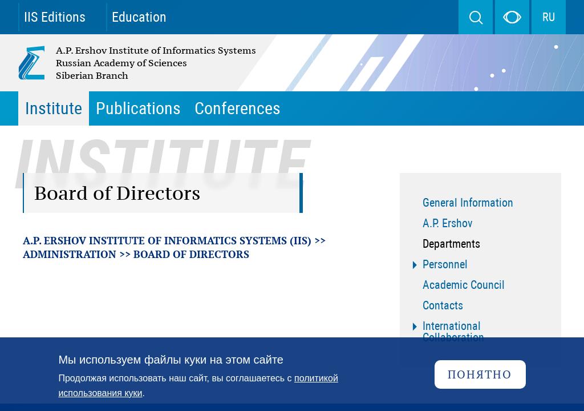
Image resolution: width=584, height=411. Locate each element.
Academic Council (464, 285)
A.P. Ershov (448, 223)
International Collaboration (453, 331)
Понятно (480, 374)
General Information (468, 202)
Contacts (443, 305)
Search (476, 17)
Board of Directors (191, 254)
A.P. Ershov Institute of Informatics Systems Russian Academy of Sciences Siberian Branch (113, 63)
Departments (451, 244)
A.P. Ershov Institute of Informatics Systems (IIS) (167, 240)
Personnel (445, 264)
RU (548, 17)
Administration (69, 254)
